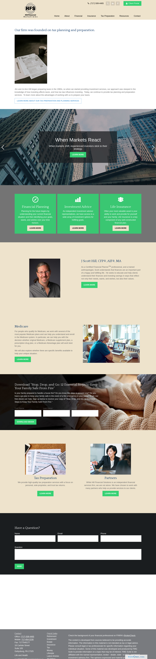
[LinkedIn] (113, 3)
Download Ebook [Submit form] (25, 422)
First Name (19, 408)
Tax (48, 647)
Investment (51, 639)
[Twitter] (108, 3)
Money (50, 650)
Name (17, 533)
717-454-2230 (27, 639)
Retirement (51, 636)
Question (18, 547)
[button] (56, 16)
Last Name (48, 408)
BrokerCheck (129, 635)
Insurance (51, 645)
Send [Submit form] (19, 566)
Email (74, 408)
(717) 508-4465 (95, 3)
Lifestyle (50, 653)
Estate (49, 642)
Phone (103, 533)
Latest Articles (53, 656)
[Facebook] (118, 3)
